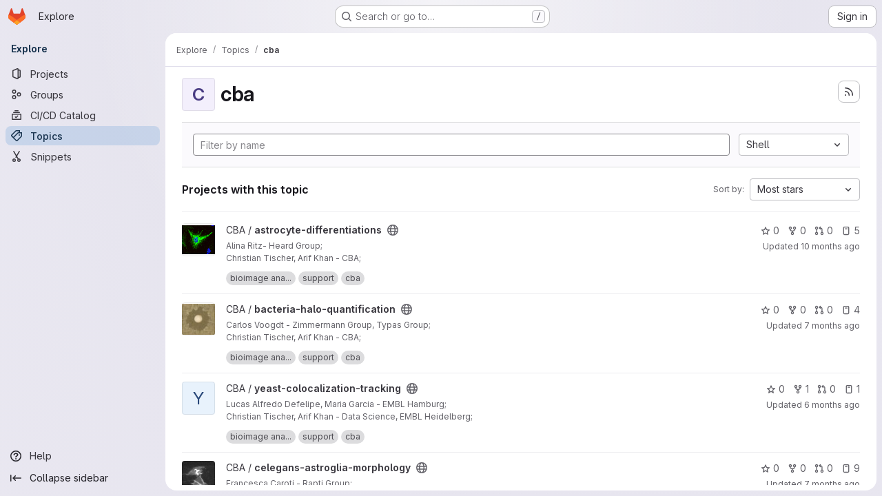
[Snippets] (83, 156)
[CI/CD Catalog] (83, 115)
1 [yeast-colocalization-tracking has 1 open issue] (852, 389)
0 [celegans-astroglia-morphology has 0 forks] (797, 468)
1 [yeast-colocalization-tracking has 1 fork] (801, 389)
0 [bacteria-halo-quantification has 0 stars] (770, 310)
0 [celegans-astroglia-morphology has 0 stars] (770, 468)
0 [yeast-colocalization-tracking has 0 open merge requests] (826, 389)
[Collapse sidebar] (83, 478)
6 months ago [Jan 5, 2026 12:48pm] (832, 405)
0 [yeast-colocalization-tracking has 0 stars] (775, 389)
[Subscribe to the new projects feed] (849, 92)
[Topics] (83, 135)
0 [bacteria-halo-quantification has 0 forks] (797, 310)
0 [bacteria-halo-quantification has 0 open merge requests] (823, 310)
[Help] (83, 456)
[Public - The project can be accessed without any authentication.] (392, 230)
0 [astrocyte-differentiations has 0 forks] (797, 230)
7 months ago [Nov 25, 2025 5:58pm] (832, 484)
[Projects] (83, 73)
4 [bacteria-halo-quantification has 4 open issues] (850, 310)
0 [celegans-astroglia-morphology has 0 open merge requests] (823, 468)
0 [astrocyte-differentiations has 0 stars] (770, 230)
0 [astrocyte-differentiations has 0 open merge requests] (823, 230)
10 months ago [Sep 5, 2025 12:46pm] (830, 246)
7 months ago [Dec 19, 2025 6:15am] (832, 325)
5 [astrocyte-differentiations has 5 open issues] (850, 230)
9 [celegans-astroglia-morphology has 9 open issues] (850, 468)
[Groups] (83, 94)
